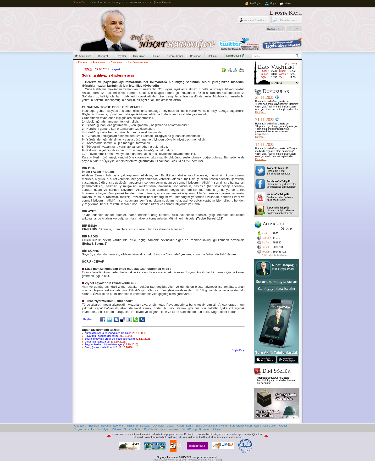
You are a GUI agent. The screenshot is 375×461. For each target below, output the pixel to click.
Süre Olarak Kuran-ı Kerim (245, 425)
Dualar (156, 56)
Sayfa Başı (238, 350)
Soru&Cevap (189, 429)
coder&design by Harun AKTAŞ (205, 459)
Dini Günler (269, 425)
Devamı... (260, 112)
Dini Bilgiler (103, 429)
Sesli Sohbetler (133, 429)
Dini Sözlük (150, 429)
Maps (273, 3)
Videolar (116, 429)
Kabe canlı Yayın (169, 429)
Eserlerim (99, 62)
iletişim (217, 429)
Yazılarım (116, 62)
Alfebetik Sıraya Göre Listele (273, 378)
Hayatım (82, 62)
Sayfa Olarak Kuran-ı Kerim (211, 425)
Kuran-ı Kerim (175, 56)
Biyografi (103, 56)
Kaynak (116, 69)
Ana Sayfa (254, 3)
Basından (195, 56)
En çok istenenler (84, 429)
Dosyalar (121, 56)
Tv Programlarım (138, 62)
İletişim (287, 3)
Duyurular (139, 56)
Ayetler (283, 425)
